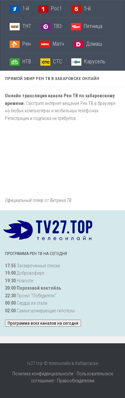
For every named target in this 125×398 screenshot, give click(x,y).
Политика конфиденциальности (42, 373)
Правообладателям (75, 380)
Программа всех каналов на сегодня (43, 323)
